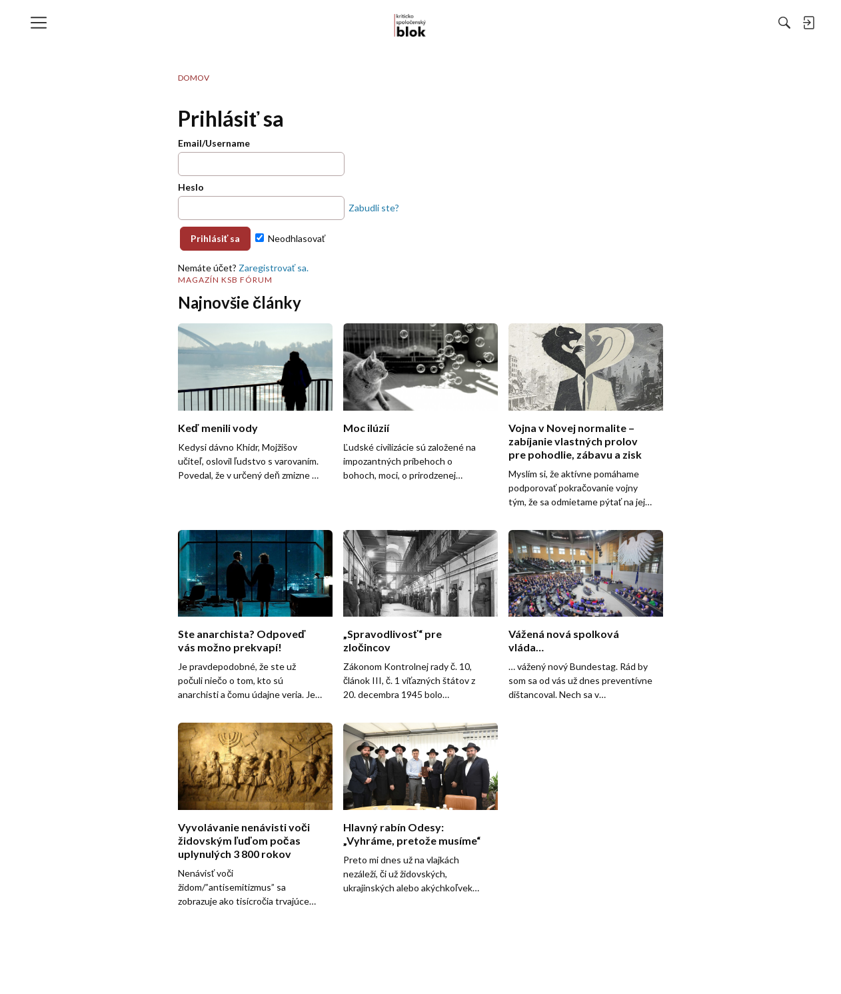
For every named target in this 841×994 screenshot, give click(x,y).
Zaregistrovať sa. (274, 267)
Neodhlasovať (290, 238)
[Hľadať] (639, 23)
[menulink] (43, 23)
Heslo (191, 187)
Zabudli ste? (374, 207)
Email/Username (214, 143)
